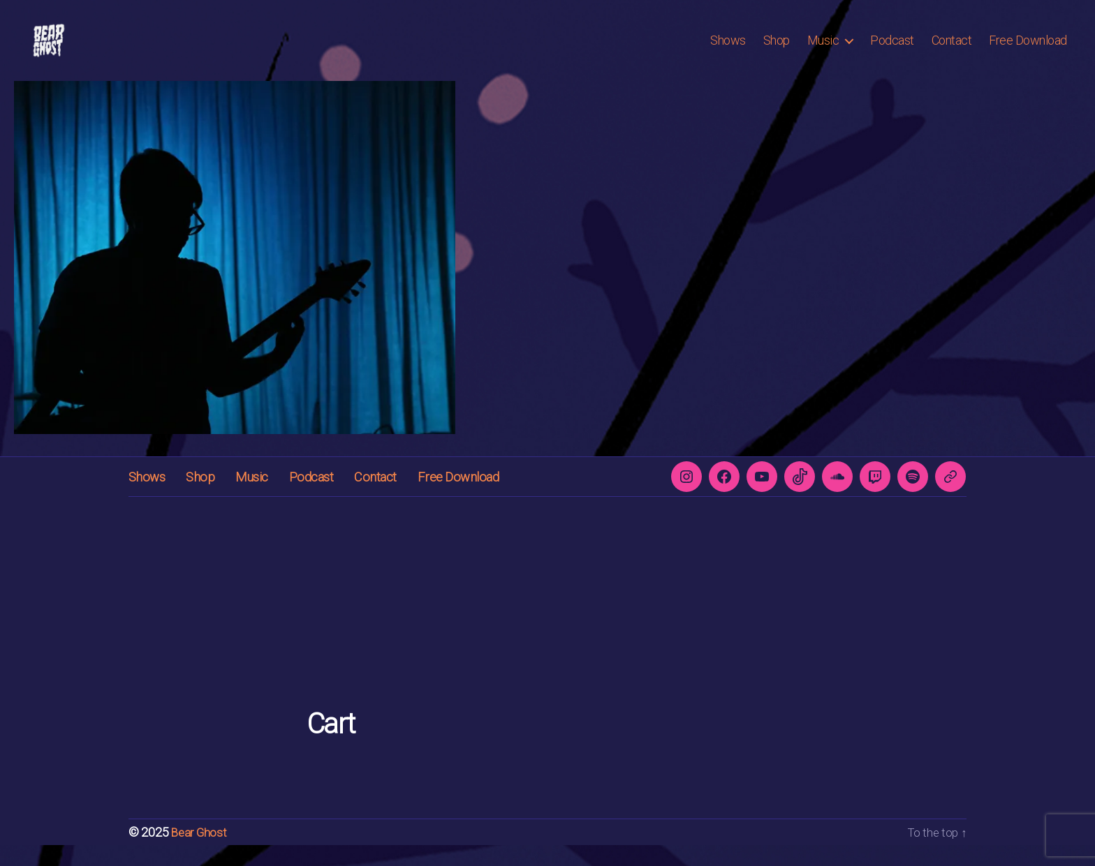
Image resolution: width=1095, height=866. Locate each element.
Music (823, 50)
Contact (952, 50)
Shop (776, 50)
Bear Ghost (200, 853)
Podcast (892, 50)
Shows (728, 50)
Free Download (1028, 50)
